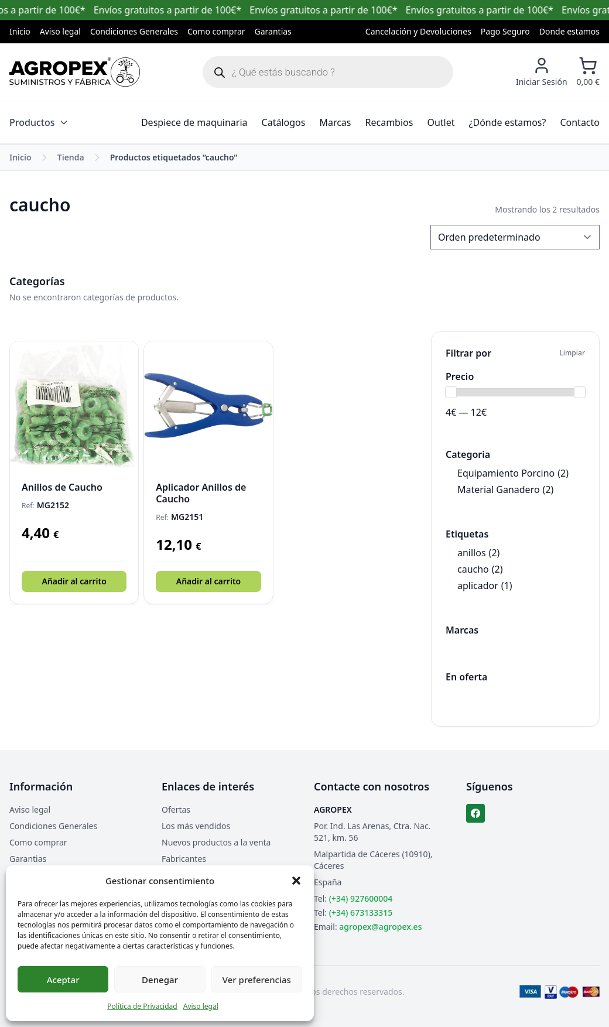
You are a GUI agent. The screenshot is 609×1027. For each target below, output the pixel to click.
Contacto (580, 122)
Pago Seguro (505, 31)
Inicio (19, 31)
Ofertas (176, 809)
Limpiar (572, 353)
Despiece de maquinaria (194, 122)
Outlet (440, 122)
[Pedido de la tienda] (515, 237)
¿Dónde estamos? (507, 122)
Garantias (273, 31)
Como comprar (216, 31)
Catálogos (284, 122)
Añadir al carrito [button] (74, 581)
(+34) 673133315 (360, 912)
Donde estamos (569, 31)
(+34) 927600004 (360, 898)
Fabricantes (184, 858)
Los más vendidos (196, 825)
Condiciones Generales (134, 31)
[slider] (451, 392)
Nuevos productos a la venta (216, 842)
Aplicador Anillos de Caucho (201, 493)
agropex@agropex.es (380, 926)
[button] (296, 880)
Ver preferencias (257, 979)
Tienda (70, 157)
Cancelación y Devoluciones (418, 31)
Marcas (335, 122)
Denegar (160, 979)
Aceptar (63, 979)
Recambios (389, 122)
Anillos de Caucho (62, 487)
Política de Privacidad (142, 1006)
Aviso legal (200, 1006)
